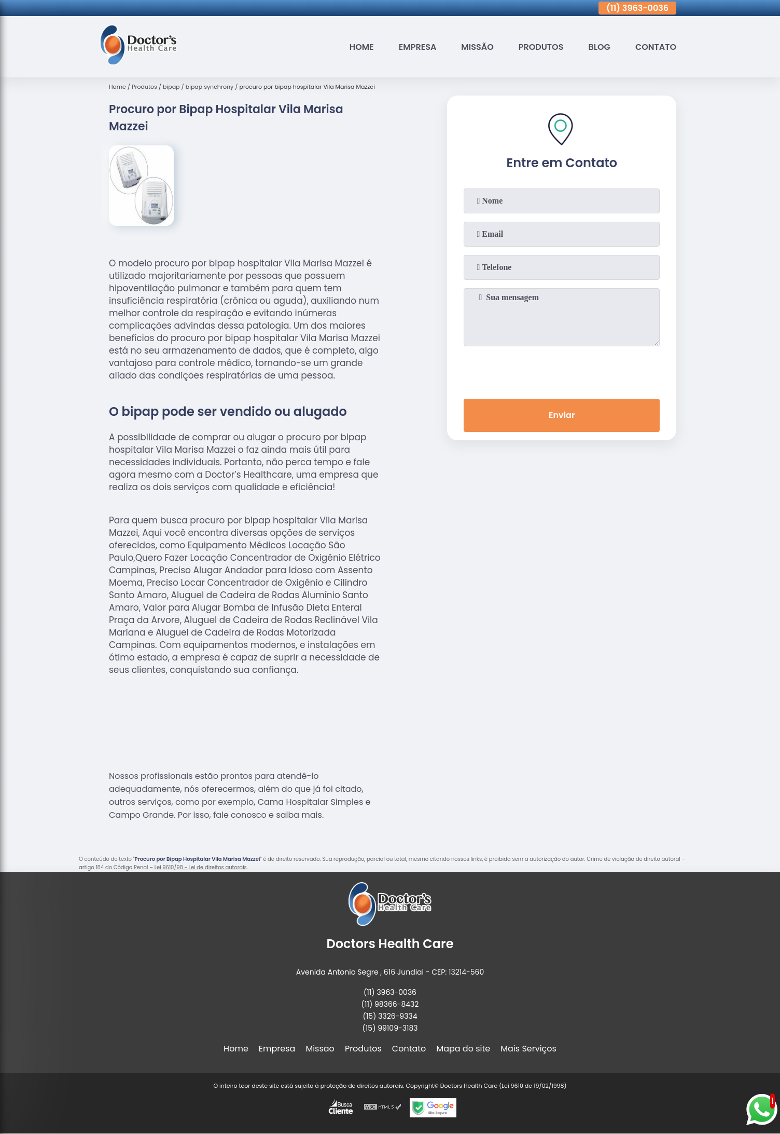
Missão (477, 47)
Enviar (562, 415)
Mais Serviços (528, 1049)
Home (362, 47)
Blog (599, 47)
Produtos (541, 47)
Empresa (418, 47)
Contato (655, 47)
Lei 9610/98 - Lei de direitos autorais (201, 867)
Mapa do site (463, 1049)
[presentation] (561, 370)
